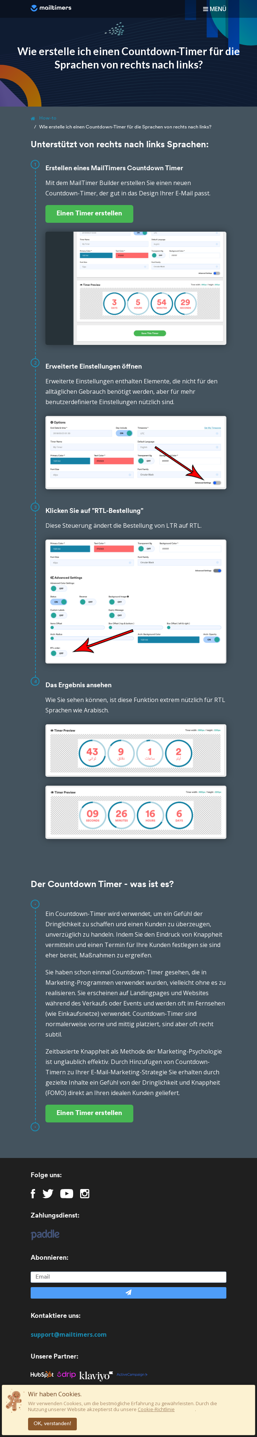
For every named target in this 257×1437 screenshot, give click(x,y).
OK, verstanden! (52, 1424)
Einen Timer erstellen (89, 213)
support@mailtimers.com (69, 1334)
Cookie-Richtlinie (156, 1409)
